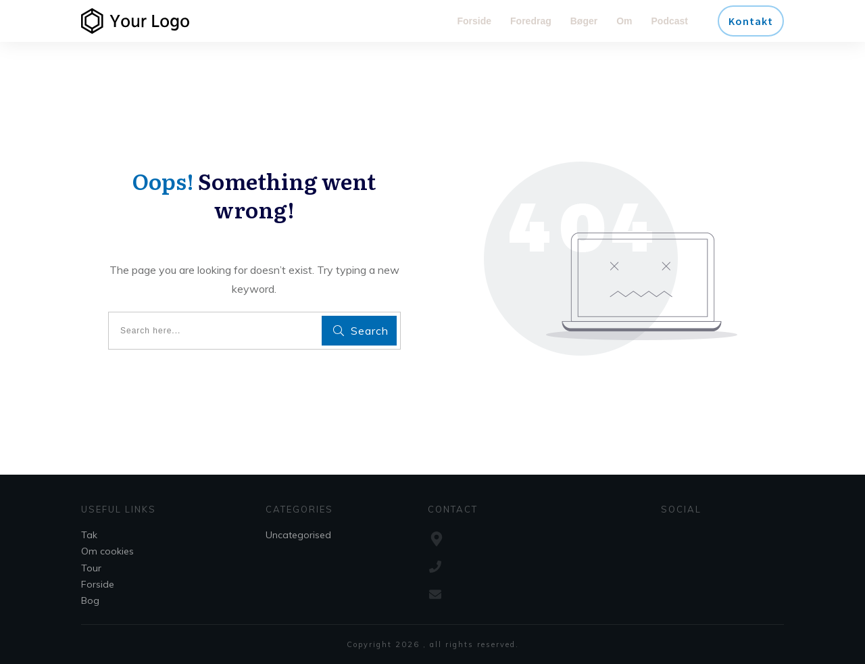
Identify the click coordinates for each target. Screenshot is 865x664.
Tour (91, 568)
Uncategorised (298, 535)
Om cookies (107, 551)
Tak (89, 535)
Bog (90, 600)
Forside (97, 584)
